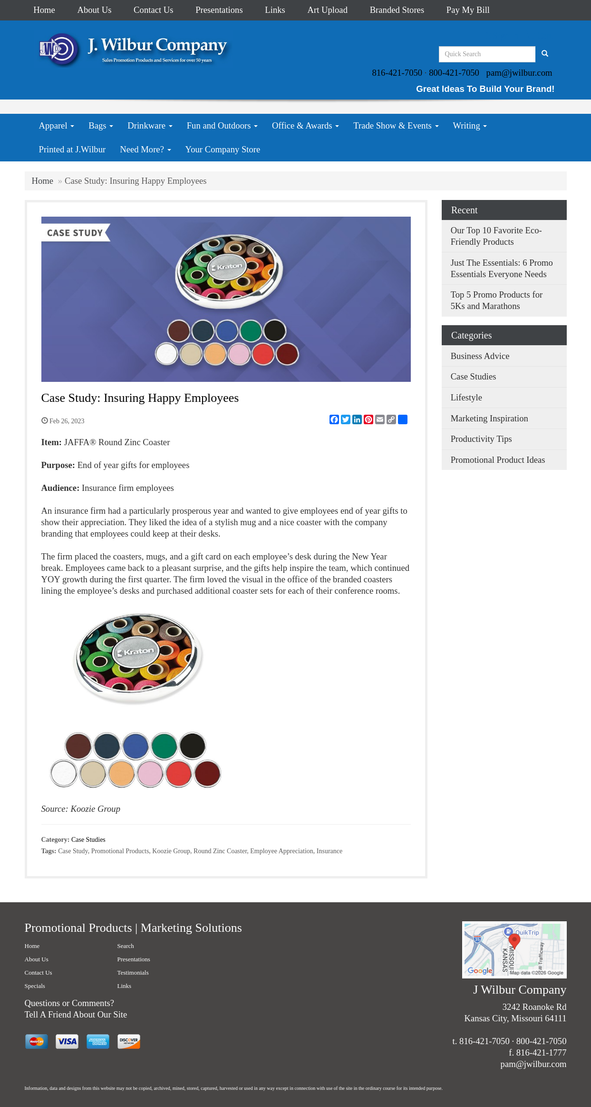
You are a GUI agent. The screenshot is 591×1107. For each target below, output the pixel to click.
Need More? (145, 149)
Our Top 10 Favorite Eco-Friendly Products (496, 236)
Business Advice (480, 356)
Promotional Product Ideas (498, 460)
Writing (470, 125)
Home (44, 10)
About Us (94, 10)
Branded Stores (397, 10)
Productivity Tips (481, 439)
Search (125, 945)
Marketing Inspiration (489, 418)
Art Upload (328, 10)
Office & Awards (305, 125)
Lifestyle (466, 397)
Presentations (219, 10)
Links (275, 10)
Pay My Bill (468, 10)
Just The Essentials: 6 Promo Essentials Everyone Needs (502, 268)
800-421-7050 (454, 73)
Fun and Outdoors (222, 125)
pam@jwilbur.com (519, 73)
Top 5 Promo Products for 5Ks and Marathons (497, 300)
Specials (35, 985)
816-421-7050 (397, 73)
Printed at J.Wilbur (72, 149)
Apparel (57, 125)
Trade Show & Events (395, 125)
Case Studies (88, 839)
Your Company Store (223, 149)
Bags (100, 125)
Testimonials (133, 972)
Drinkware (149, 125)
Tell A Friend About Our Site (76, 1014)
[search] (544, 54)
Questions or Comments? (70, 1003)
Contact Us (153, 10)
